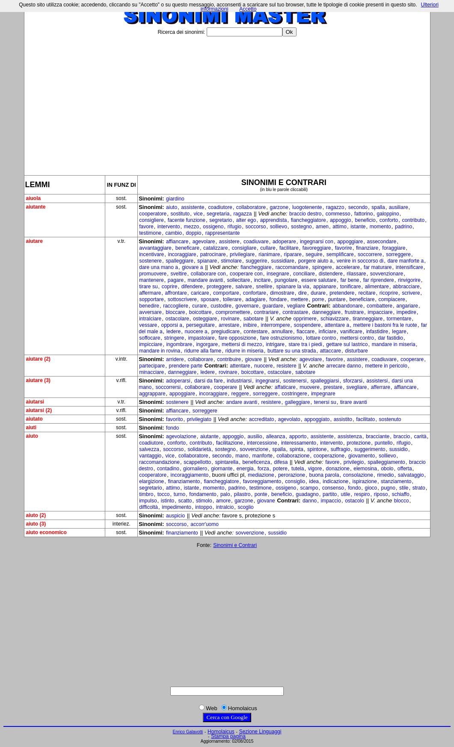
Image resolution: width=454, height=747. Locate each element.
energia (245, 469)
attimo (339, 227)
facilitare (289, 248)
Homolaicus (221, 732)
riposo (381, 494)
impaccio (331, 501)
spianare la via (292, 287)
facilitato (365, 419)
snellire (264, 287)
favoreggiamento (262, 481)
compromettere (233, 312)
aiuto (171, 207)
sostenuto (390, 419)
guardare (273, 306)
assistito (343, 419)
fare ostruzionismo (281, 338)
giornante (221, 469)
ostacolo (354, 501)
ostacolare (177, 319)
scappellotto (197, 462)
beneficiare (362, 299)
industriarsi (239, 381)
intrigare (275, 344)
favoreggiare (317, 248)
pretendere (341, 293)
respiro (362, 494)
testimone (150, 233)
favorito (174, 419)
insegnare (278, 274)
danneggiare (326, 312)
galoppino (388, 214)
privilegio (354, 462)
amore (223, 501)
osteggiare (205, 319)
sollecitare (238, 280)
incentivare (151, 254)
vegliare (296, 306)
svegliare (356, 387)
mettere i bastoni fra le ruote (385, 325)
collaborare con (208, 274)
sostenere (150, 261)
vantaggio (150, 456)
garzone (279, 207)
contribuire (229, 359)
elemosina (365, 469)
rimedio (385, 475)
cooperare (412, 359)
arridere (175, 359)
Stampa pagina (228, 736)
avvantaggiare (155, 248)
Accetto (247, 9)
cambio (173, 233)
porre (318, 299)
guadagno (307, 494)
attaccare (330, 351)
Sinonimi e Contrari (235, 545)
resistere (287, 366)
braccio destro (305, 214)
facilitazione (229, 443)
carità (420, 436)
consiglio (295, 481)
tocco (163, 494)
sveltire (178, 274)
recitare (366, 293)
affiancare (177, 242)
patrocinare (213, 254)
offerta (405, 469)
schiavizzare (334, 319)
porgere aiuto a (315, 261)
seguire (314, 254)
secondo (358, 207)
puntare (337, 299)
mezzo (191, 227)
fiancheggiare (255, 267)
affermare (150, 293)
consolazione (358, 475)
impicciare (150, 344)
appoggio (340, 220)
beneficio (365, 220)
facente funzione (186, 220)
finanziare (367, 248)
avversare (150, 312)
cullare (267, 248)
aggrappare (152, 394)
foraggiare (393, 248)
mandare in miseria (393, 344)
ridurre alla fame (203, 351)
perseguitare (200, 325)
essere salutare (318, 280)
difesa (281, 462)
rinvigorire (409, 280)
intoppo (203, 507)
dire (302, 293)
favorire (343, 248)
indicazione (335, 481)
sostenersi (295, 381)
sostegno (301, 227)
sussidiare (282, 261)
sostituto (180, 214)
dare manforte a (405, 261)
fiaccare (306, 332)
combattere (379, 306)
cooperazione (329, 456)
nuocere (263, 366)
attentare (240, 366)
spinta (296, 449)
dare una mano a (158, 267)
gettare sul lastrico (347, 344)
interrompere (275, 325)
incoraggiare (182, 254)
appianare (324, 287)
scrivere (411, 293)
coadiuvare (256, 242)
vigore (315, 469)
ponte (261, 494)
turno (179, 494)
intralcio (225, 507)
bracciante (377, 436)
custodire (221, 306)
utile (345, 494)
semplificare (340, 254)
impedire (406, 312)
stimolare (231, 261)
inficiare (327, 332)
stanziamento (396, 481)
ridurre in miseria (244, 351)
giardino (175, 199)
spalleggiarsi (325, 381)
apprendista (273, 220)
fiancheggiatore (308, 220)
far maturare (378, 267)
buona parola (324, 475)
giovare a (192, 267)
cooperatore (152, 214)
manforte (262, 456)
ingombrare (179, 344)
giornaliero (195, 469)
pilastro (242, 494)
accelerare (348, 267)
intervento (168, 227)
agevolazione (181, 436)
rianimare (269, 254)
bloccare (175, 312)
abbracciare (406, 287)
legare (399, 332)
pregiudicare (225, 332)
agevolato (289, 419)
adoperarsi (178, 381)
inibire (250, 325)
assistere (229, 242)
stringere (174, 338)
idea (314, 481)
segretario (220, 220)
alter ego (246, 220)
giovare (253, 359)
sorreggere (398, 254)
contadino (168, 469)
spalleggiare (179, 261)
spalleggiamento (386, 462)
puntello (383, 443)
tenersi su (325, 402)
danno (310, 501)
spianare (207, 261)
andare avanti (242, 402)
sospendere (307, 325)
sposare (210, 299)
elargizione (151, 481)
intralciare (150, 319)
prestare (332, 387)
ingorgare (207, 344)
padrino (403, 227)
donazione (338, 469)
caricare (200, 293)
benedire (149, 306)
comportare (226, 293)
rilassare (356, 274)
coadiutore (220, 207)
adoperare (284, 242)
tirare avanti (353, 402)
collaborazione (292, 456)
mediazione (261, 475)
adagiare (256, 299)
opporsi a (171, 325)
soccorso (256, 227)
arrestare (229, 325)
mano (241, 456)
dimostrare (282, 293)
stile (403, 488)
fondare (278, 299)
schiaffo (400, 494)
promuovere (152, 274)
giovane (266, 501)
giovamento (361, 456)
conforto (389, 220)
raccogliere (175, 306)
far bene (349, 280)
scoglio (245, 507)
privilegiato (199, 419)
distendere (331, 274)
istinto (167, 501)
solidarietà (199, 449)
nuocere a (195, 332)
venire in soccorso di (360, 261)
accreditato (261, 419)
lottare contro (321, 338)
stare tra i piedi (305, 344)
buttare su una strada (291, 351)
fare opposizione (237, 338)
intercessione (262, 443)
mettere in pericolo (386, 366)
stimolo (204, 501)
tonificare (350, 287)
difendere (192, 287)
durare (318, 293)
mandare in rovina (159, 351)
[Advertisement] (227, 102)
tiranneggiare (368, 319)
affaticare (285, 387)
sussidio (398, 449)
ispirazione (365, 481)
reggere (240, 394)
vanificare (351, 332)
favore (146, 227)
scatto (185, 501)
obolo (387, 469)
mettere (300, 299)
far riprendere (378, 280)
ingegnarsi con (316, 242)
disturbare (356, 351)
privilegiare (242, 254)
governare (246, 306)
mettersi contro (357, 338)
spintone (316, 449)
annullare (282, 332)
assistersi (377, 381)
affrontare (176, 293)
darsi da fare (208, 381)
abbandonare (347, 306)
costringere (294, 394)
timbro (146, 494)
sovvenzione (254, 449)
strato (418, 488)
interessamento (298, 443)
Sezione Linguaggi (260, 732)
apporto (298, 436)
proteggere (219, 287)
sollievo (278, 227)
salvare (243, 287)
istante (357, 227)
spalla (378, 207)
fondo (172, 428)
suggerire (256, 261)
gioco (371, 488)
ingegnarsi (267, 381)
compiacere (392, 299)
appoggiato (316, 419)
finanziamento (184, 481)
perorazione (291, 475)
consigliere (151, 220)
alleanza (275, 436)
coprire (170, 287)
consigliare (244, 248)
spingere (322, 267)
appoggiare (350, 242)
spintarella (226, 462)
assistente (192, 207)
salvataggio (411, 475)
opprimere (305, 319)
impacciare (380, 312)
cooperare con (246, 274)
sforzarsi (352, 381)
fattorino (363, 214)
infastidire (377, 332)
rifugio (235, 227)
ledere (173, 332)
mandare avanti (205, 280)
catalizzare (215, 248)
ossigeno (213, 227)
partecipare (152, 366)
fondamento (202, 494)
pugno (388, 488)
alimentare (377, 287)
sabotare (253, 319)
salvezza (149, 449)
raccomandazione (159, 462)
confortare (254, 293)
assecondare (381, 242)
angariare (407, 306)
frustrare (354, 312)
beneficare (187, 248)
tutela (297, 469)
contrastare (295, 312)
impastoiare (201, 338)
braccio (402, 436)
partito (330, 494)
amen (322, 227)
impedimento (176, 507)
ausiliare (398, 207)
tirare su (148, 287)
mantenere (151, 280)
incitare (262, 280)
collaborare (200, 359)
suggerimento (370, 449)
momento (380, 227)
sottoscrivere (182, 299)
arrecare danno (343, 366)
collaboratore (251, 207)
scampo (309, 488)
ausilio (255, 436)
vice (197, 214)
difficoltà (148, 507)
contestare (255, 332)
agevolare (204, 242)
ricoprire (389, 293)
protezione (359, 443)
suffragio (340, 449)
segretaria (218, 214)
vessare (148, 325)
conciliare (304, 274)
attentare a (337, 325)
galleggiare (297, 402)
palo (225, 494)
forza (263, 469)
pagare (176, 280)
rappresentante (222, 233)
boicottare (200, 312)
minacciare (151, 372)
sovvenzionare (386, 274)
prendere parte (185, 366)
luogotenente (307, 207)
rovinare (230, 319)
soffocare (149, 338)
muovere (310, 387)
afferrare (380, 387)
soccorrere (370, 254)
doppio (193, 233)
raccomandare (292, 267)
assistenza (350, 436)
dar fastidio (390, 338)
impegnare (323, 394)
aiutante (209, 436)
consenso (333, 488)
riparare (293, 254)
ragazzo (335, 207)
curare (199, 306)
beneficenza (256, 462)
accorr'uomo (204, 524)
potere (280, 469)
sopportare (151, 299)
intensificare (409, 267)
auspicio (175, 516)
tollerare (232, 299)
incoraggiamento (189, 475)
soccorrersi (168, 387)
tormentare (398, 319)
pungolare (286, 280)
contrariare (266, 312)
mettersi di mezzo (242, 344)
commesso (338, 214)
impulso (148, 501)
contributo (413, 220)
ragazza (243, 214)
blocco (401, 501)
